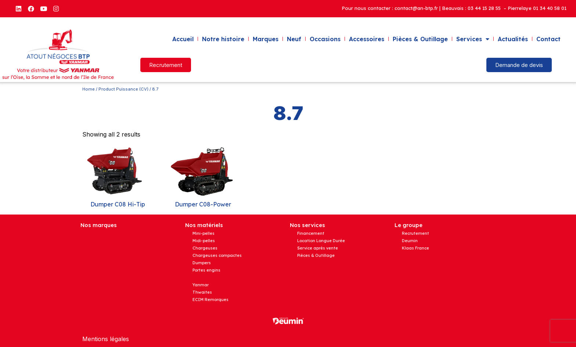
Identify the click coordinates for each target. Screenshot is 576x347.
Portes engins (206, 270)
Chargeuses (204, 248)
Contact (548, 39)
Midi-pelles (203, 240)
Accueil (183, 39)
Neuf (294, 39)
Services (472, 39)
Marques (265, 39)
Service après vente (317, 248)
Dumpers (201, 262)
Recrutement (415, 233)
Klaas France (415, 248)
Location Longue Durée (321, 240)
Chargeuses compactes (217, 255)
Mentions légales (105, 339)
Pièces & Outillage (420, 39)
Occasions (325, 39)
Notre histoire (223, 39)
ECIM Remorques (210, 299)
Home (88, 89)
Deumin (410, 240)
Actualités (513, 39)
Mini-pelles (203, 233)
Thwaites (202, 292)
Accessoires (366, 39)
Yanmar (200, 284)
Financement (310, 233)
